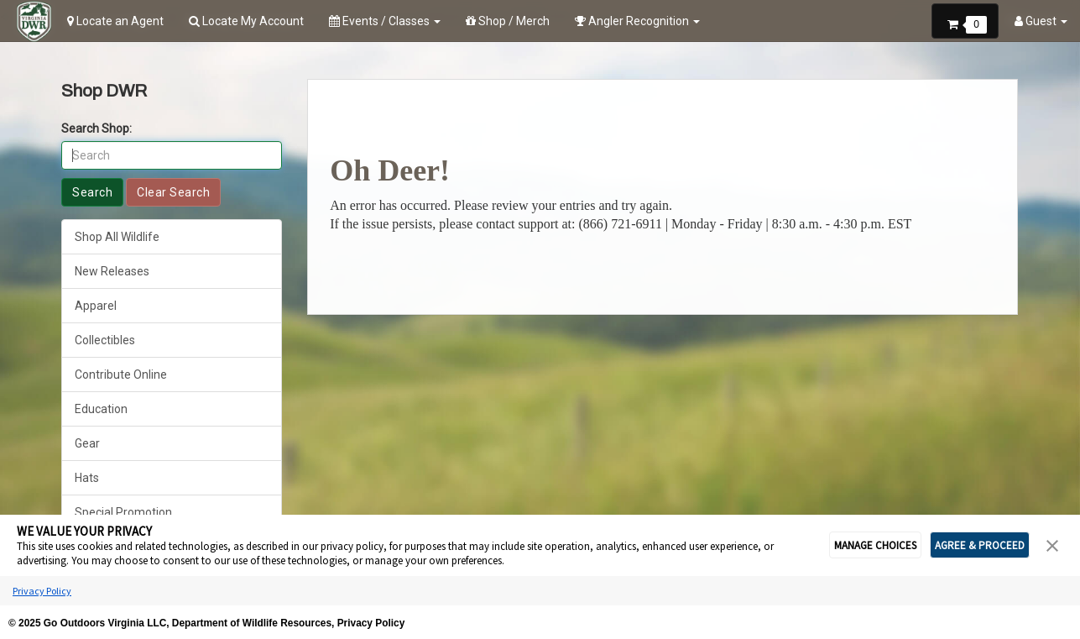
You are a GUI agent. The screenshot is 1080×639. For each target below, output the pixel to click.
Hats (87, 477)
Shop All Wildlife (117, 237)
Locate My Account (246, 21)
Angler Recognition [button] (637, 21)
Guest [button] (1041, 21)
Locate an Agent (115, 21)
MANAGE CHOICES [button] (875, 528)
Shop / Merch (508, 21)
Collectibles (105, 340)
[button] (965, 19)
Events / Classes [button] (385, 21)
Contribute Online (121, 374)
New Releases (112, 271)
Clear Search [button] (173, 192)
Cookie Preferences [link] (540, 622)
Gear (87, 443)
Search (92, 192)
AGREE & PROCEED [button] (980, 528)
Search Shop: (96, 128)
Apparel (96, 305)
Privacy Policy (42, 574)
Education (101, 409)
